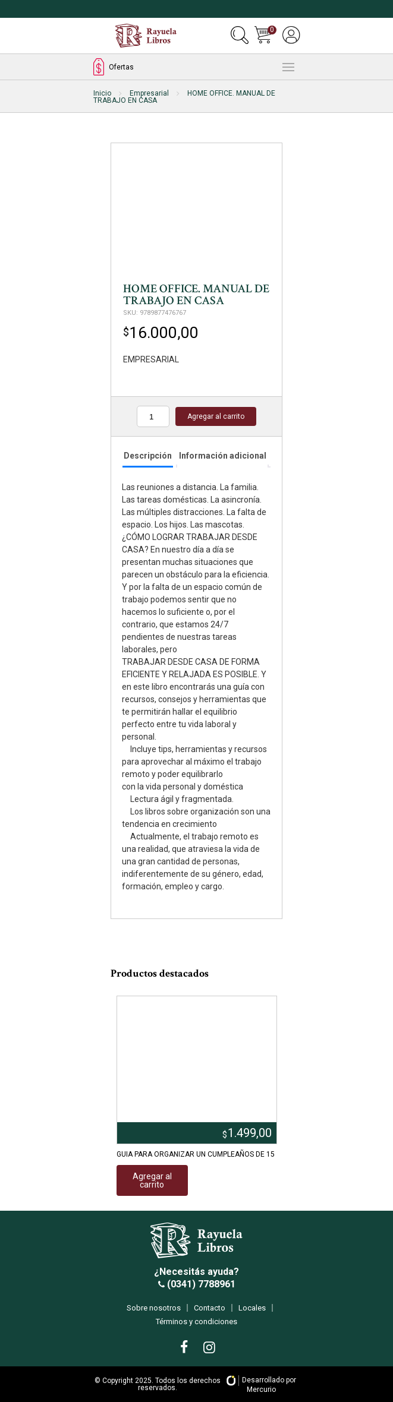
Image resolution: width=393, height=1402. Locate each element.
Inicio (102, 93)
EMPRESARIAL (151, 359)
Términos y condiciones (196, 1321)
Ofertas (113, 66)
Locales (252, 1307)
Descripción (148, 455)
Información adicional (222, 455)
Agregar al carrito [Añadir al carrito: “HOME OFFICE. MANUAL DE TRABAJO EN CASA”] (215, 416)
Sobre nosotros (154, 1307)
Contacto (209, 1307)
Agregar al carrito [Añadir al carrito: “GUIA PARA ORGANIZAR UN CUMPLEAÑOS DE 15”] (152, 1180)
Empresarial (149, 93)
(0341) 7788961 (200, 1284)
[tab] (147, 457)
